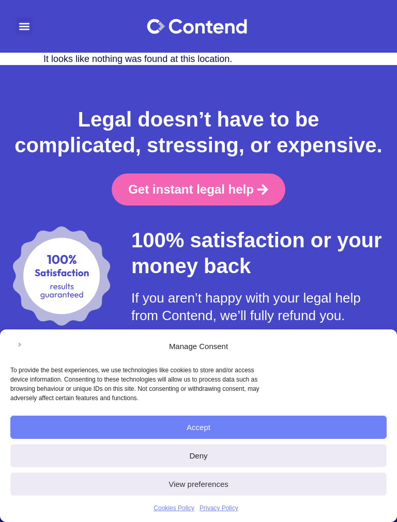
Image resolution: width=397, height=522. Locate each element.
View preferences (198, 484)
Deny (198, 455)
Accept (198, 427)
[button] (24, 26)
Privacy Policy (219, 508)
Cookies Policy (174, 508)
